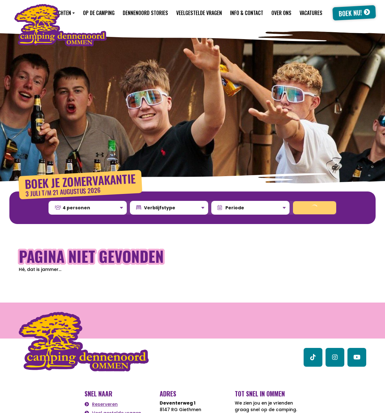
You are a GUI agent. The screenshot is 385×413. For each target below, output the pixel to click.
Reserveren (105, 404)
